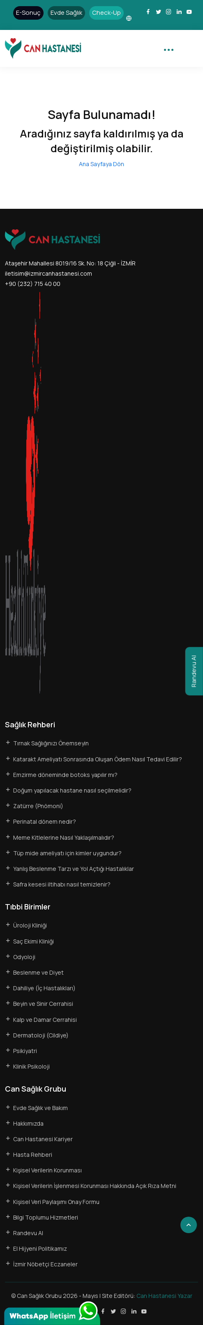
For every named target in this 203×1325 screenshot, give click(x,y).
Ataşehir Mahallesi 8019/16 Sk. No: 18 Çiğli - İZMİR (70, 263)
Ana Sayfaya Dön (101, 164)
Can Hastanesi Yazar (164, 1296)
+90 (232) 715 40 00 (32, 284)
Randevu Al (193, 671)
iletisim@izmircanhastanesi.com (48, 273)
